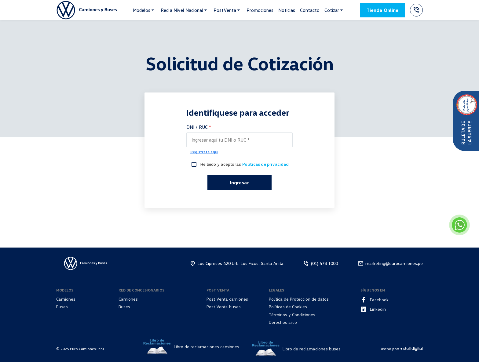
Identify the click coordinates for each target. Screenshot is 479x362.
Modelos (141, 10)
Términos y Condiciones (292, 314)
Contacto (310, 10)
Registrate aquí (204, 152)
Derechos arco (283, 322)
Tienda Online (382, 10)
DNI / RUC (198, 127)
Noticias (286, 10)
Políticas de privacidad (265, 164)
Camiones (65, 299)
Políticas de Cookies (288, 306)
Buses (62, 306)
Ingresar (239, 182)
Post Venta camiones (227, 299)
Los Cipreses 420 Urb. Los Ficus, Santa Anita (240, 263)
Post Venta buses (224, 306)
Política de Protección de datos (299, 299)
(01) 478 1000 (324, 263)
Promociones (260, 10)
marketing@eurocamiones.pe (394, 263)
